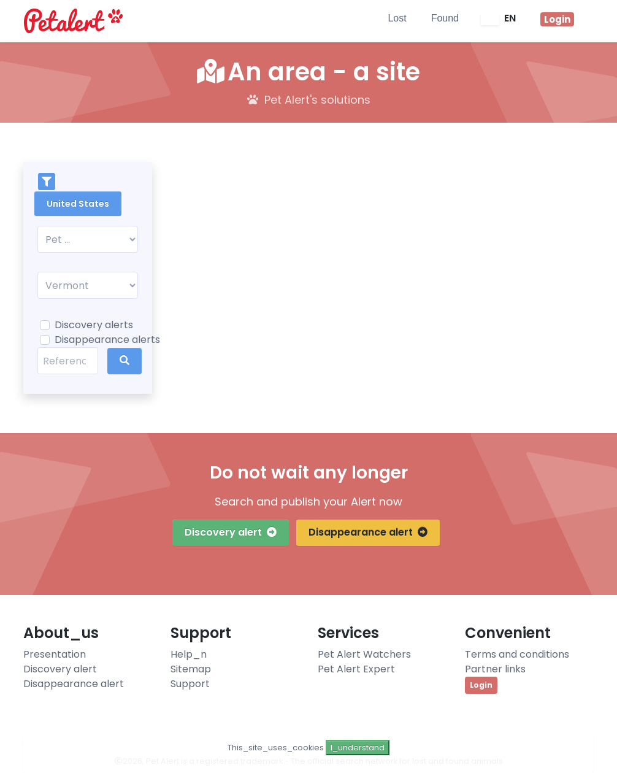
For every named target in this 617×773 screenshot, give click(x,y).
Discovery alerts (94, 325)
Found (445, 18)
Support (190, 684)
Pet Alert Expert (356, 669)
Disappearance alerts (107, 340)
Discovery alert (231, 532)
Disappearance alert (367, 532)
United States (78, 204)
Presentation (54, 654)
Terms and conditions (517, 654)
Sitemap (191, 669)
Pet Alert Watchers (364, 654)
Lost (397, 18)
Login (481, 685)
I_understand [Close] (358, 747)
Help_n (189, 654)
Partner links (495, 669)
